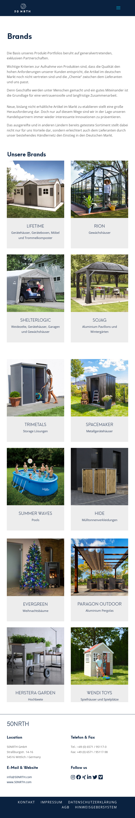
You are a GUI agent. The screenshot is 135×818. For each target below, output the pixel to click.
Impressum (52, 802)
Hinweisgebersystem (96, 807)
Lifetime (35, 226)
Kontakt (26, 802)
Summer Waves (35, 513)
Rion (99, 226)
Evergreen (35, 604)
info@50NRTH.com (19, 777)
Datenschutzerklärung (92, 802)
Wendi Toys (99, 692)
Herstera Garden (35, 692)
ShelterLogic (35, 320)
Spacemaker (99, 424)
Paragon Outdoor (99, 603)
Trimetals (35, 424)
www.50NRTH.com (19, 782)
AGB (65, 807)
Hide (100, 513)
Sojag (100, 320)
